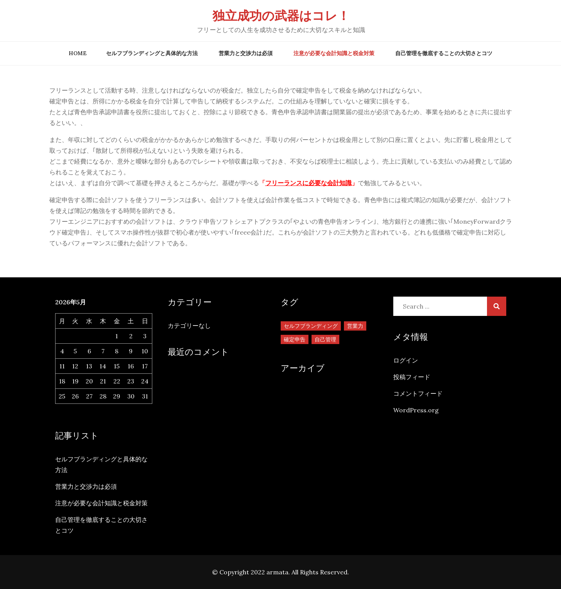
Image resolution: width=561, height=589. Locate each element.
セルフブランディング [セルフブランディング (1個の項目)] (311, 325)
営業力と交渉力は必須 (246, 53)
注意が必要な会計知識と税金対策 (333, 53)
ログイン (405, 360)
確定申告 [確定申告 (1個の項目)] (294, 339)
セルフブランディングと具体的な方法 (152, 53)
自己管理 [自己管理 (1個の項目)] (325, 339)
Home (78, 53)
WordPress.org (416, 410)
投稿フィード (411, 377)
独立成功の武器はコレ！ (281, 16)
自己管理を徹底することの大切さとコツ (443, 53)
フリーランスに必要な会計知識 (308, 183)
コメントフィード (418, 393)
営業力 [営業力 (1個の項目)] (355, 325)
